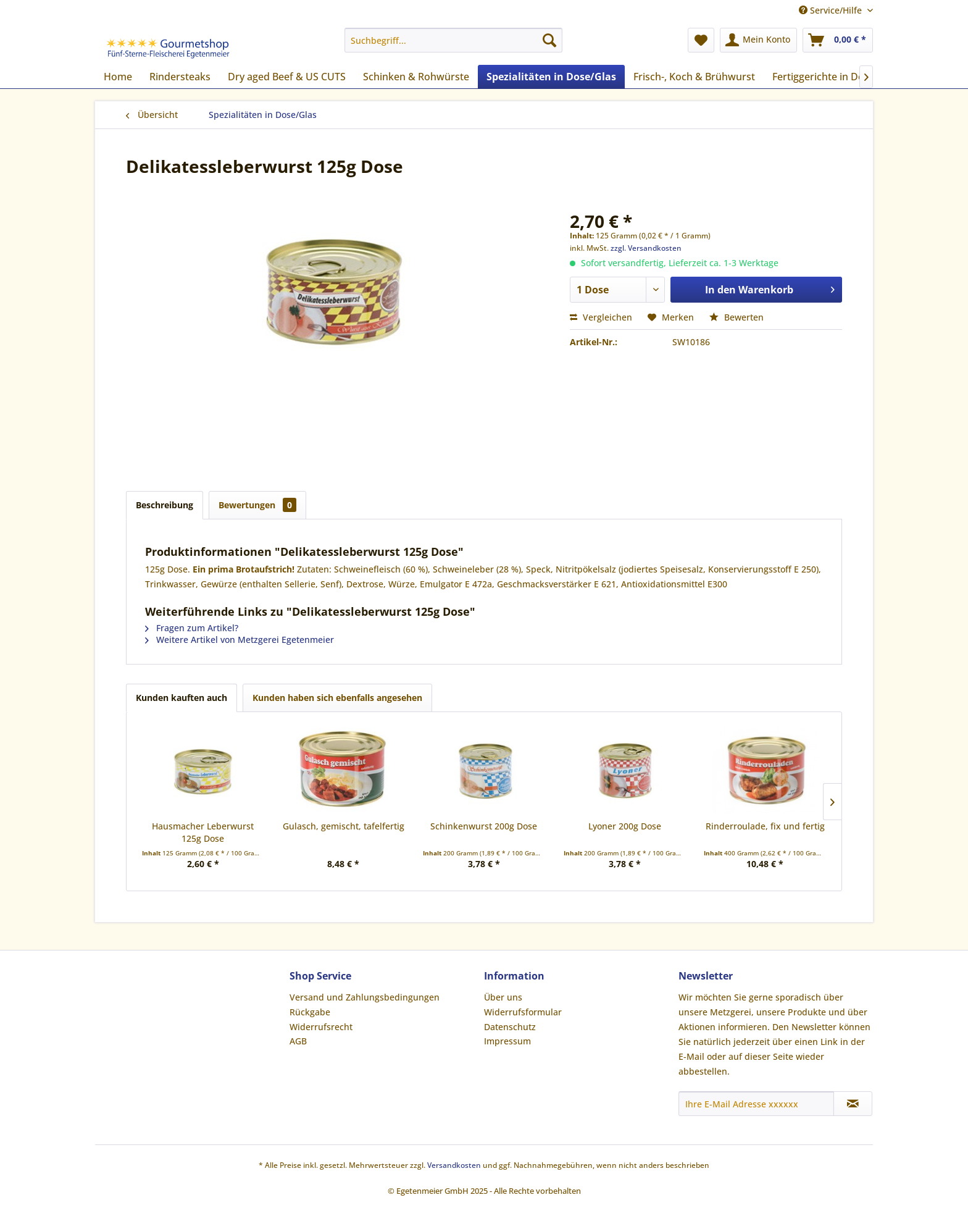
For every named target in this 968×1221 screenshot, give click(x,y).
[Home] (118, 76)
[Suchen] (549, 40)
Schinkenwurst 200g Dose (483, 826)
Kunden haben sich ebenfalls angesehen (337, 697)
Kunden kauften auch (181, 697)
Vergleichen (601, 317)
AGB (298, 1041)
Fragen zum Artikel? (191, 628)
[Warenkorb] (838, 40)
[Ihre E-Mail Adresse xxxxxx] (756, 1103)
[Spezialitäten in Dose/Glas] (551, 76)
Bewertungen (257, 505)
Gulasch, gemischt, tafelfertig (343, 826)
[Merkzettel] (701, 40)
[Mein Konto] (758, 40)
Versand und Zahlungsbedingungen (365, 997)
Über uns (503, 997)
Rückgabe (310, 1012)
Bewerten (736, 317)
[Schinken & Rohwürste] (416, 76)
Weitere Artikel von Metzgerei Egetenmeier (239, 639)
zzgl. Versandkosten (646, 248)
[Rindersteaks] (180, 76)
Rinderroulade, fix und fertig (765, 826)
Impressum (507, 1041)
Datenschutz (510, 1027)
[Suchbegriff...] (453, 40)
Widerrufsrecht (321, 1027)
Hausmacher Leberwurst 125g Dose (203, 832)
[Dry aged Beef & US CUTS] (286, 76)
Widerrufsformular (523, 1012)
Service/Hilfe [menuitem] (831, 10)
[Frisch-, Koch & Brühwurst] (694, 76)
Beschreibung (164, 505)
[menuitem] (453, 40)
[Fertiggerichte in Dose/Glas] (836, 76)
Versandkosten (454, 1165)
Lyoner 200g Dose (624, 826)
